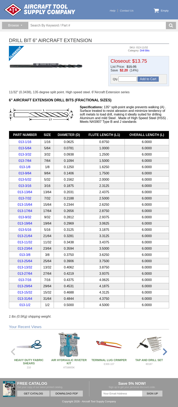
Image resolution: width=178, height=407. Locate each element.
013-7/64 (25, 160)
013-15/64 (25, 204)
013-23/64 (25, 248)
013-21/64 (25, 236)
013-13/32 (25, 267)
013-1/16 (25, 142)
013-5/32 (25, 179)
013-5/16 (25, 229)
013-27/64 (25, 273)
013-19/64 (25, 223)
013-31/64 (25, 298)
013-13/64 (25, 192)
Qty (125, 79)
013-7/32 (25, 198)
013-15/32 (25, 292)
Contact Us (126, 10)
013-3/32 (25, 154)
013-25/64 (25, 261)
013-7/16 (25, 280)
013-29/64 (25, 286)
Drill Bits (144, 50)
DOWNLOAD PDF (66, 393)
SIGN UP (152, 393)
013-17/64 (25, 211)
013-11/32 (25, 242)
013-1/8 (24, 167)
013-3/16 (25, 186)
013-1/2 (24, 305)
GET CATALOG (33, 393)
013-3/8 (24, 254)
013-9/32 (25, 217)
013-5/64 (25, 148)
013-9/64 (25, 173)
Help (112, 10)
